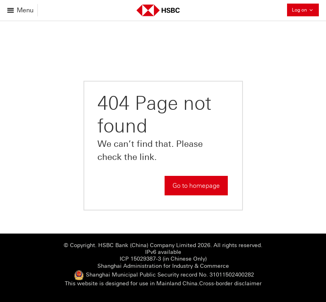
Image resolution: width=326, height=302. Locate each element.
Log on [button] (305, 10)
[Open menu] (21, 10)
